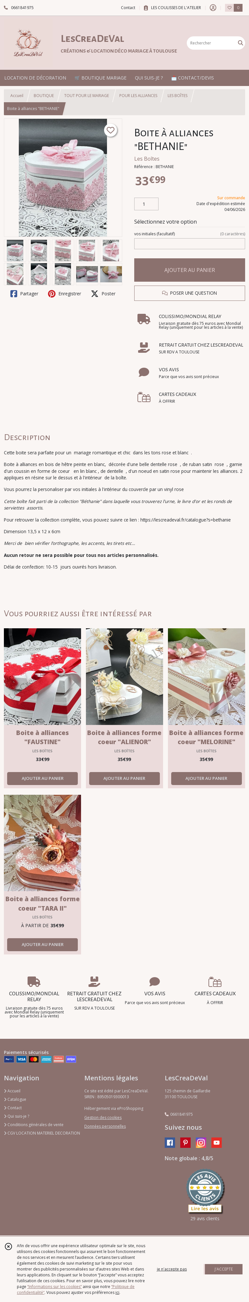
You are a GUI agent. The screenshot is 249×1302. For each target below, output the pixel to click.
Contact (128, 7)
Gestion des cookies (103, 1117)
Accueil (16, 95)
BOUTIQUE (44, 95)
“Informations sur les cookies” (54, 1286)
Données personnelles (105, 1126)
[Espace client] (213, 8)
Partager (24, 294)
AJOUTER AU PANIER (189, 270)
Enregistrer (64, 294)
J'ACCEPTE (224, 1269)
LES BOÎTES (177, 95)
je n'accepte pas (172, 1269)
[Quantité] (146, 204)
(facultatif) (189, 234)
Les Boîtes (147, 158)
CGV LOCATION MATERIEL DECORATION (42, 1133)
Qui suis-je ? (16, 1116)
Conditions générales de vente (34, 1124)
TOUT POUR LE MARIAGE (86, 95)
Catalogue (15, 1099)
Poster (103, 294)
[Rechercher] (240, 43)
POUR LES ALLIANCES (138, 95)
